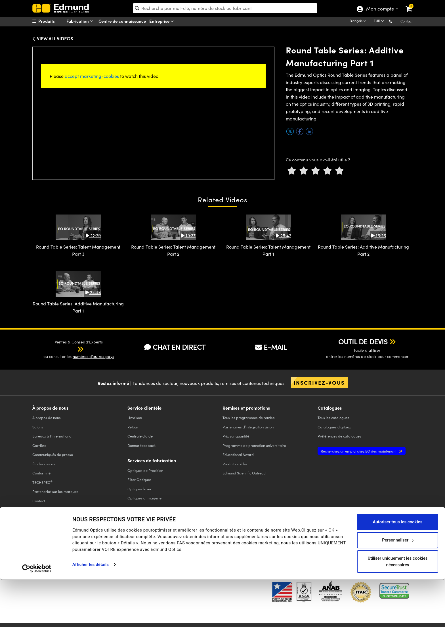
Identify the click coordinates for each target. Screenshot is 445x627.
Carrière (39, 445)
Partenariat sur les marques (55, 491)
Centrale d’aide (140, 436)
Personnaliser (397, 587)
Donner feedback (141, 445)
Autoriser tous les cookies (398, 569)
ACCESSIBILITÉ (42, 550)
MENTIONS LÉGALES (219, 545)
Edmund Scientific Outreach (244, 472)
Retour (132, 426)
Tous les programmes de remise (248, 417)
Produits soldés (234, 463)
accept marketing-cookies (92, 76)
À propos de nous (46, 417)
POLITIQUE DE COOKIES (99, 545)
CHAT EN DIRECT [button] (174, 346)
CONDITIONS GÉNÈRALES (137, 545)
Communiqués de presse (52, 454)
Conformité (41, 472)
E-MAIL (271, 346)
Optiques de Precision (145, 470)
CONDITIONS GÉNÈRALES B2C (181, 545)
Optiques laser (139, 488)
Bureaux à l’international (52, 436)
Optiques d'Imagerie (144, 497)
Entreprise (162, 21)
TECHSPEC (42, 482)
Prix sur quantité (235, 436)
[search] (225, 8)
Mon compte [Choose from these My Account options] (380, 9)
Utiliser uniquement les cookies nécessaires (397, 608)
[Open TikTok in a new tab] (399, 541)
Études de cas (43, 463)
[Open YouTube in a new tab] (338, 541)
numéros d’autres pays (93, 356)
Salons (37, 426)
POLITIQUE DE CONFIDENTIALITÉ (56, 545)
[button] (395, 21)
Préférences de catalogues (339, 436)
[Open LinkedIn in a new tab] (359, 541)
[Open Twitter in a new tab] (318, 541)
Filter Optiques (139, 479)
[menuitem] (53, 21)
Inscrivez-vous (319, 382)
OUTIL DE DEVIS (363, 341)
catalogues (333, 417)
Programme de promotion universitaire (254, 445)
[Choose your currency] (379, 21)
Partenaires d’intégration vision (248, 426)
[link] (412, 4)
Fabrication (80, 21)
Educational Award (238, 454)
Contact (406, 21)
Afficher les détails (90, 612)
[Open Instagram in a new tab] (380, 541)
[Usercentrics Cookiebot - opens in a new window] (37, 615)
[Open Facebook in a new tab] (297, 541)
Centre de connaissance (122, 21)
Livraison (134, 417)
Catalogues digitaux (334, 426)
